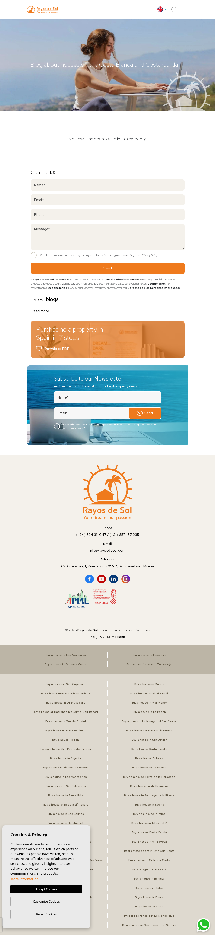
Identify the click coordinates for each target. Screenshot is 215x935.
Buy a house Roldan (65, 740)
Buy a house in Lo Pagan (149, 712)
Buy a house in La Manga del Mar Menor (149, 721)
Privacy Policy (150, 255)
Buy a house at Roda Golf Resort (65, 804)
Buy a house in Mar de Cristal (65, 721)
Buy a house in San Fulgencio (66, 786)
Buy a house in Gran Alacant (65, 703)
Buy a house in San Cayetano (66, 684)
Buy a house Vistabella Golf (149, 693)
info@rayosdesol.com (107, 550)
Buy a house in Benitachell (66, 823)
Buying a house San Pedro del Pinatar (65, 749)
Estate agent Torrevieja (149, 869)
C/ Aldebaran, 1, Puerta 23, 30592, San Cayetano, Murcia (107, 566)
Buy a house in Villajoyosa (149, 842)
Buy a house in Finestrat (149, 655)
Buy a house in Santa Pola (65, 795)
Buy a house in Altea (149, 906)
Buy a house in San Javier (149, 740)
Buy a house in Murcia (149, 684)
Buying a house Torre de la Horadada (149, 777)
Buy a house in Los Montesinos (66, 777)
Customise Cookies (46, 901)
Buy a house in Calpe (149, 888)
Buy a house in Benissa (149, 879)
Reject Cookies (46, 914)
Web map (143, 630)
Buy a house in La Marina (149, 767)
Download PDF (53, 348)
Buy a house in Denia (149, 897)
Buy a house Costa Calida (149, 832)
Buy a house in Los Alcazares (66, 655)
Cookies (128, 630)
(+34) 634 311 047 (91, 534)
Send (107, 268)
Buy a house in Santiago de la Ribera (149, 795)
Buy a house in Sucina (149, 804)
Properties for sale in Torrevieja (149, 664)
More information (24, 879)
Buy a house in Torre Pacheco (65, 730)
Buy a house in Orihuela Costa (65, 664)
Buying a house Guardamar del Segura (149, 925)
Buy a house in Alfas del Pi (149, 823)
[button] (185, 9)
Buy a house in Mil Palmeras (149, 786)
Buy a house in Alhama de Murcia (66, 767)
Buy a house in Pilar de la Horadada (65, 693)
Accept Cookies (46, 889)
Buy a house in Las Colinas (66, 814)
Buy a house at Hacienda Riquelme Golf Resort (65, 712)
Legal (104, 630)
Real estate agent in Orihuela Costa (149, 851)
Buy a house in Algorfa (65, 758)
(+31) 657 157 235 (124, 534)
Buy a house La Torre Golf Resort (149, 730)
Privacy (115, 630)
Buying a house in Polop (149, 814)
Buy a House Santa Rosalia (149, 749)
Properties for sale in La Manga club (149, 916)
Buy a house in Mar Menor (149, 703)
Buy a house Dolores (149, 758)
